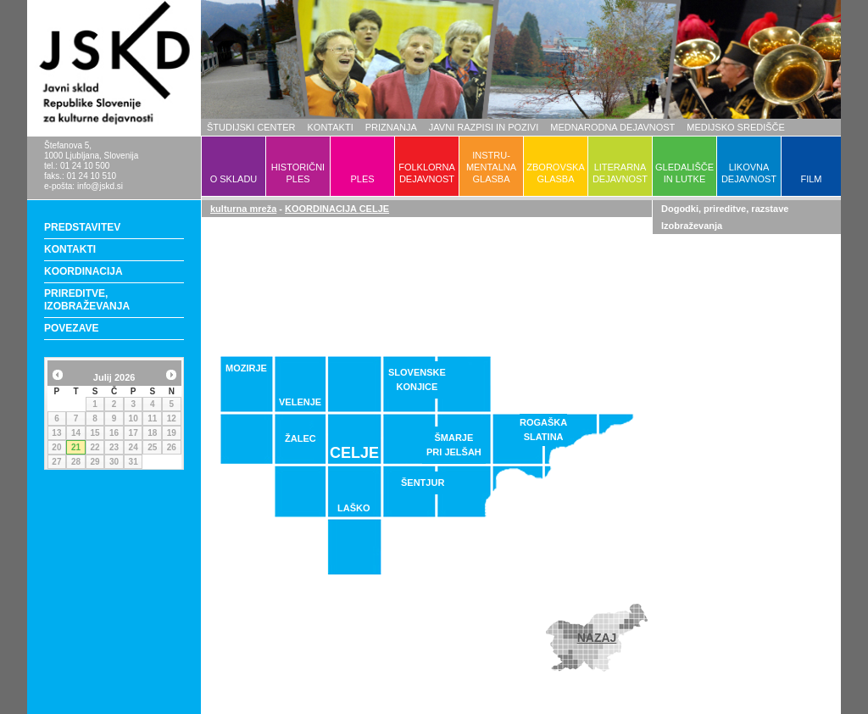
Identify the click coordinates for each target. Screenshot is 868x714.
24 (133, 447)
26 (171, 447)
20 (56, 447)
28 (76, 461)
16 (114, 433)
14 (76, 433)
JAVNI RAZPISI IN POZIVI (483, 127)
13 (56, 433)
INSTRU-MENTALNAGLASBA (491, 167)
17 (133, 433)
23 (114, 447)
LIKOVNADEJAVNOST (748, 173)
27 (56, 461)
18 (152, 433)
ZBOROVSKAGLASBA (555, 173)
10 (133, 418)
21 (76, 447)
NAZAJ (597, 637)
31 (133, 461)
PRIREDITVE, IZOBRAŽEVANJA (87, 299)
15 (94, 433)
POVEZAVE (71, 328)
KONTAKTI (330, 127)
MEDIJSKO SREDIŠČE (736, 127)
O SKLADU (234, 179)
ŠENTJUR (422, 482)
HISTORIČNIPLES (298, 173)
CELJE (354, 452)
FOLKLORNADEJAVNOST (426, 173)
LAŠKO (353, 508)
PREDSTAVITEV (82, 227)
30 (114, 461)
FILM (810, 179)
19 (171, 433)
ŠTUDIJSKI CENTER (251, 127)
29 (94, 461)
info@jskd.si (100, 186)
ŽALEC (300, 438)
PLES (362, 179)
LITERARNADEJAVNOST (620, 173)
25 (152, 447)
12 (171, 418)
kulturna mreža (243, 209)
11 (152, 418)
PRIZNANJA (391, 127)
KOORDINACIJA (83, 271)
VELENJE (300, 402)
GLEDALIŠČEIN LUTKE (684, 173)
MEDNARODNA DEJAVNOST (612, 127)
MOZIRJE (246, 368)
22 (94, 447)
